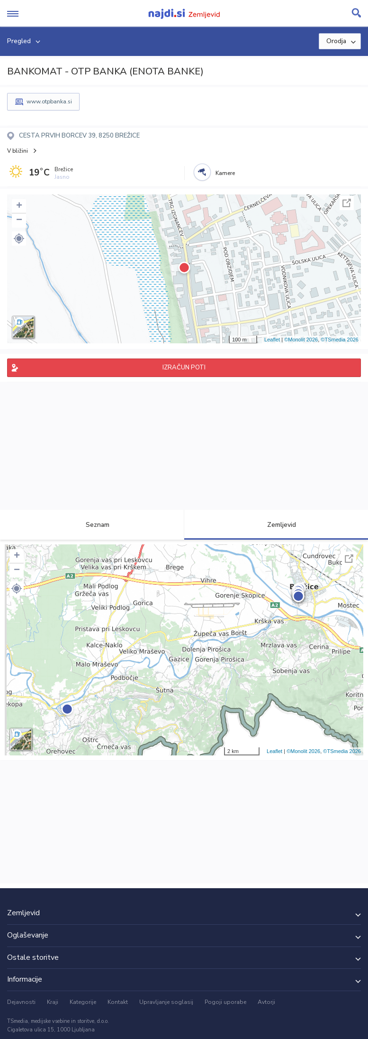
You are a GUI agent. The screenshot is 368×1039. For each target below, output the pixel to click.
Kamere (225, 173)
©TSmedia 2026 (340, 339)
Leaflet (272, 339)
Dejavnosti (21, 1002)
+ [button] (19, 206)
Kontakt (118, 1002)
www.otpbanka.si (49, 101)
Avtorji (266, 1002)
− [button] (19, 220)
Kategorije (83, 1002)
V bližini (17, 151)
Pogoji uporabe (225, 1002)
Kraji (52, 1002)
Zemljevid (276, 524)
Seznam (92, 524)
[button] (19, 238)
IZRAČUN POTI (184, 367)
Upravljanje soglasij (166, 1002)
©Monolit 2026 (301, 339)
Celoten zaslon (347, 203)
